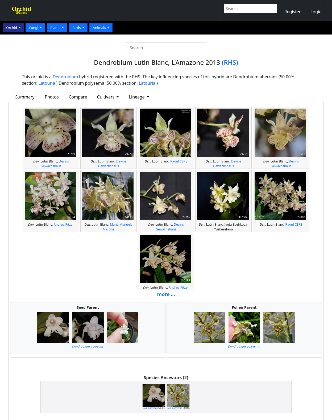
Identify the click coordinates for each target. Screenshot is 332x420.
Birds (77, 27)
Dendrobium (65, 77)
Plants (55, 27)
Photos (52, 97)
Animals (100, 27)
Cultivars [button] (106, 97)
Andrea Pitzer (64, 224)
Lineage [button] (137, 97)
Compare (78, 97)
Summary (24, 97)
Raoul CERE (178, 161)
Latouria (47, 83)
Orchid (12, 27)
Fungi (34, 27)
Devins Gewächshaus (55, 163)
